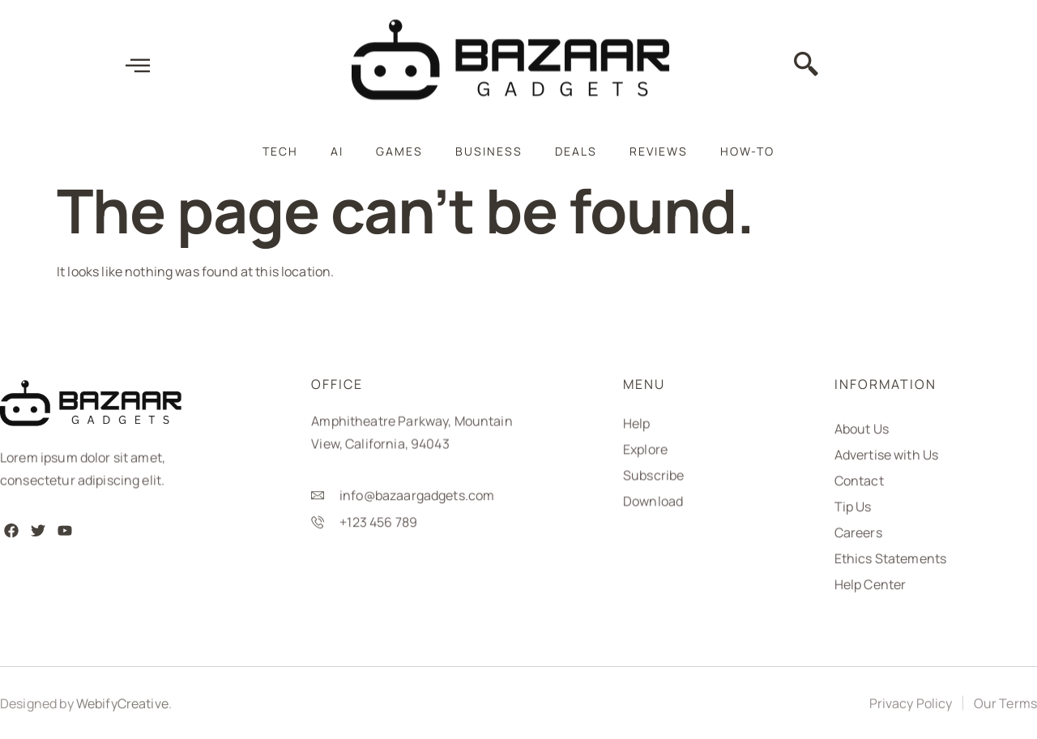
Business (489, 151)
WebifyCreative (122, 708)
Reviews (658, 151)
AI (337, 151)
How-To (747, 151)
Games (399, 151)
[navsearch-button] (806, 68)
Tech (280, 151)
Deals (576, 151)
